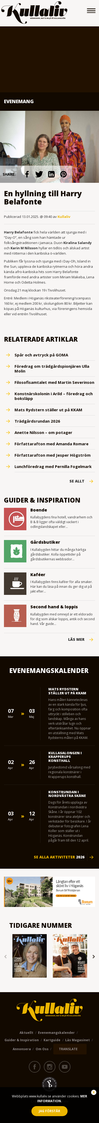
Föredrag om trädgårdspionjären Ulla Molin (52, 369)
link (27, 174)
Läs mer (76, 639)
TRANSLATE (68, 1049)
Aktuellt (26, 1032)
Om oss (42, 1049)
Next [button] (93, 956)
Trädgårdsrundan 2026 (37, 421)
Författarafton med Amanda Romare (51, 443)
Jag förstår (49, 1111)
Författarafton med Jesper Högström (53, 455)
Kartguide (52, 1040)
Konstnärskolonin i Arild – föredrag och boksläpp (54, 396)
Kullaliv (64, 216)
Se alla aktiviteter (59, 857)
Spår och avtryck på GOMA (41, 354)
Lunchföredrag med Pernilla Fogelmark (53, 466)
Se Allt (76, 481)
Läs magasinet (77, 1040)
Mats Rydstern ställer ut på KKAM (48, 409)
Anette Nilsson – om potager (43, 432)
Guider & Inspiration (21, 1040)
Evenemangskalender (56, 1032)
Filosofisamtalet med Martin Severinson (54, 382)
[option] (29, 956)
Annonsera (22, 1049)
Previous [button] (5, 956)
